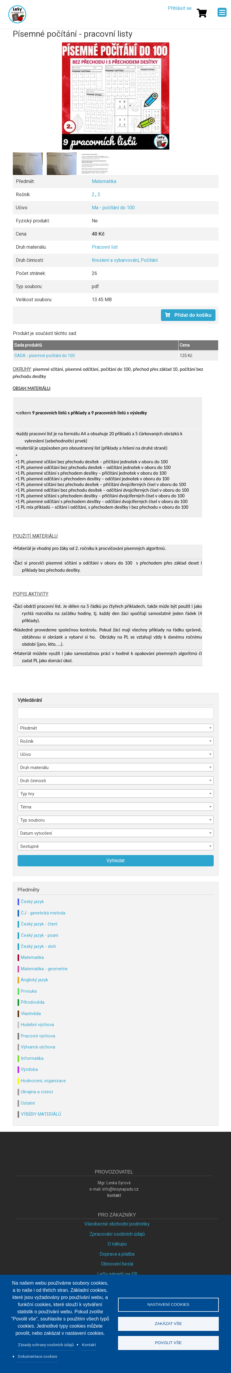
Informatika (32, 1058)
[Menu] (222, 12)
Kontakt (89, 1344)
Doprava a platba (117, 1254)
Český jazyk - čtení (39, 924)
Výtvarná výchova (38, 1047)
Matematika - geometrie (44, 968)
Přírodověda (32, 1002)
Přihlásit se (180, 8)
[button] (115, 96)
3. (99, 194)
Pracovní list (105, 247)
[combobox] (116, 728)
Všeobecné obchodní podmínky (117, 1224)
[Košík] (202, 13)
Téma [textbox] (25, 807)
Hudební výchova (37, 1024)
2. (93, 194)
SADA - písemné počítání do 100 (44, 355)
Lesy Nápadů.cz (17, 14)
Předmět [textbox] (28, 728)
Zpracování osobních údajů (117, 1234)
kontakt (114, 1195)
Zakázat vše (168, 1323)
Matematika (104, 181)
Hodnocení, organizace (43, 1080)
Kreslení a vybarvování (115, 260)
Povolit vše (168, 1343)
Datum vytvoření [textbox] (36, 833)
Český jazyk (32, 901)
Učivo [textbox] (25, 754)
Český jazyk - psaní (39, 935)
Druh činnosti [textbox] (33, 780)
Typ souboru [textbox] (32, 820)
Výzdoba (29, 1069)
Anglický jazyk (34, 980)
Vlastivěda (31, 1013)
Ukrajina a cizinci (37, 1091)
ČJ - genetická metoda (43, 913)
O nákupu (117, 1244)
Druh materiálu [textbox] (34, 767)
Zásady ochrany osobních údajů (46, 1344)
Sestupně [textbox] (29, 846)
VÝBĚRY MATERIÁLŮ (41, 1114)
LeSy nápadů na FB (117, 1274)
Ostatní (28, 1103)
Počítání (149, 260)
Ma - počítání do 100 (113, 207)
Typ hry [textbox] (27, 794)
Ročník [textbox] (26, 741)
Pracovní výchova (38, 1036)
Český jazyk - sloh (38, 946)
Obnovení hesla (117, 1264)
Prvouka (29, 991)
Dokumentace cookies (37, 1356)
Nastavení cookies (168, 1304)
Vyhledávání (30, 700)
